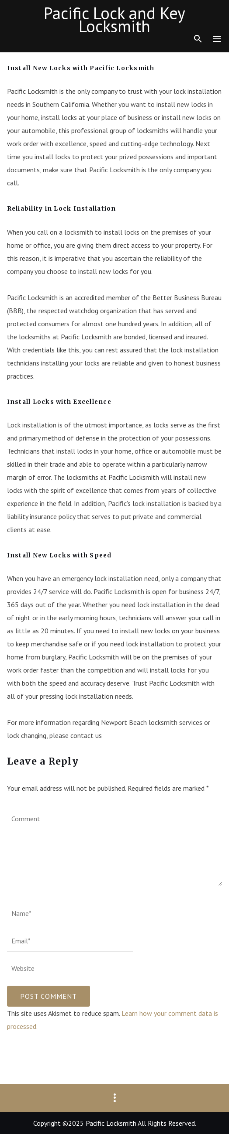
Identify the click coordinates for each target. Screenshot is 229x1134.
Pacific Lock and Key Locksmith (114, 20)
